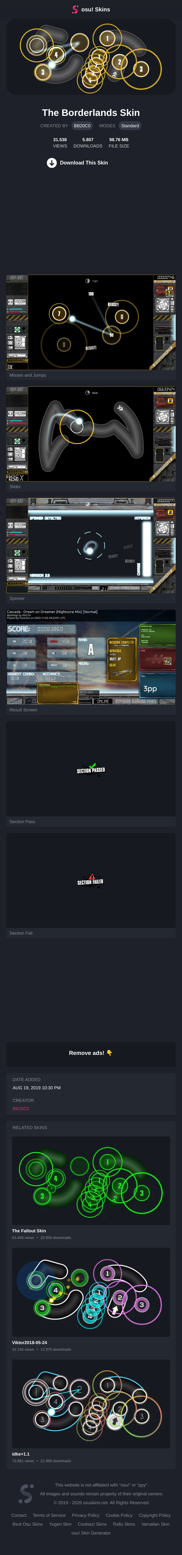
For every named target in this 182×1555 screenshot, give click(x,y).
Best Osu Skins (28, 1524)
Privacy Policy (86, 1515)
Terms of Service (49, 1515)
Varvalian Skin (155, 1524)
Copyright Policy (155, 1515)
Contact (19, 1515)
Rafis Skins (124, 1524)
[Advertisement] (47, 228)
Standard (130, 125)
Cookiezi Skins (92, 1524)
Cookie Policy (119, 1515)
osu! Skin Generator (91, 1532)
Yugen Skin (60, 1524)
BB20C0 (82, 125)
